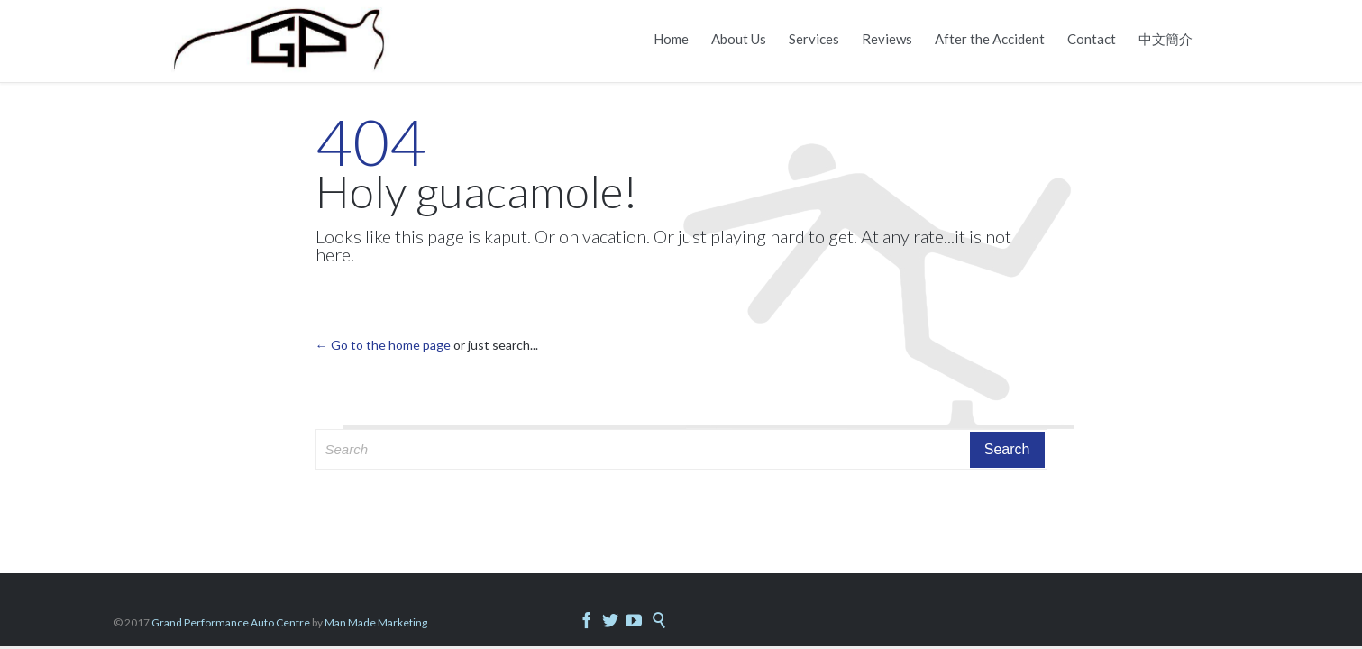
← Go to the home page (383, 344)
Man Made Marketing (376, 622)
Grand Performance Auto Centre (231, 622)
